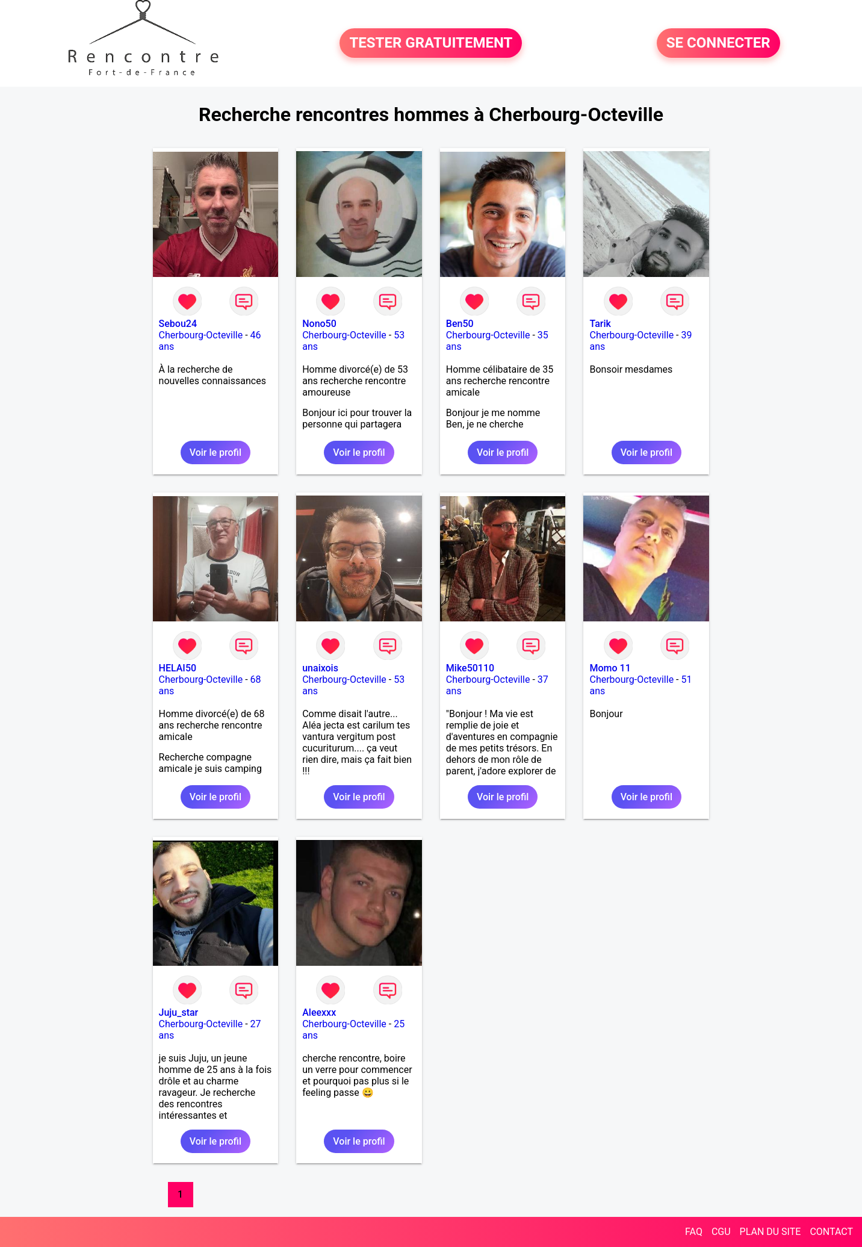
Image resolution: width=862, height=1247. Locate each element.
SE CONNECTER (718, 43)
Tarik (599, 323)
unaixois (320, 668)
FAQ (693, 1231)
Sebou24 (178, 323)
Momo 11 (609, 668)
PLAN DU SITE (770, 1231)
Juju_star (179, 1012)
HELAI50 (178, 668)
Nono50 (319, 323)
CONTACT (831, 1231)
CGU (721, 1231)
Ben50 (460, 323)
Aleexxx (319, 1012)
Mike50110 (470, 668)
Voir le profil (215, 452)
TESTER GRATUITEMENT (430, 43)
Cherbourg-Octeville (201, 335)
